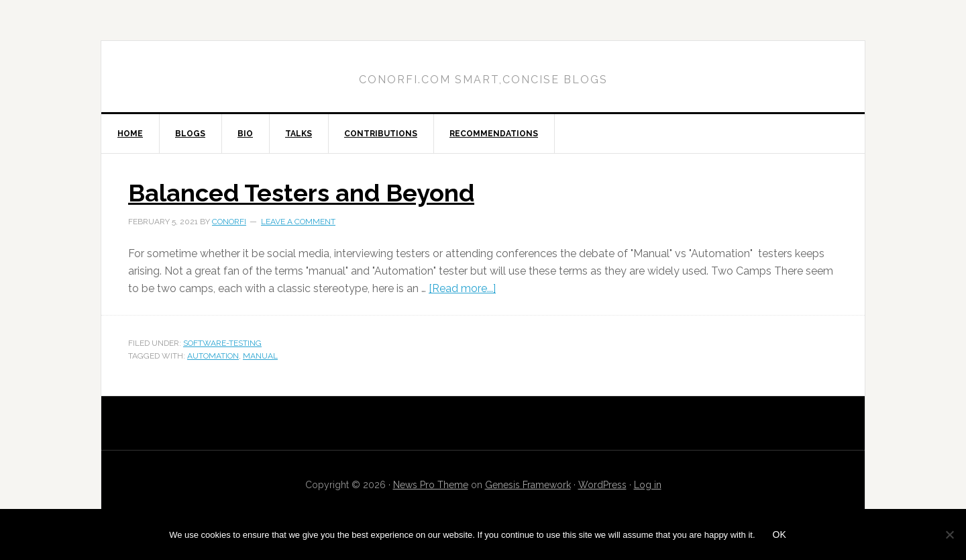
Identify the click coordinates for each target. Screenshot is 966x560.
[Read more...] (462, 288)
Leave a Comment (298, 221)
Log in (647, 484)
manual (260, 356)
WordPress (602, 484)
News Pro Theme (430, 484)
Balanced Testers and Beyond (301, 193)
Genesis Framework (528, 484)
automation (213, 356)
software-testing (222, 343)
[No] (949, 534)
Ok (779, 534)
